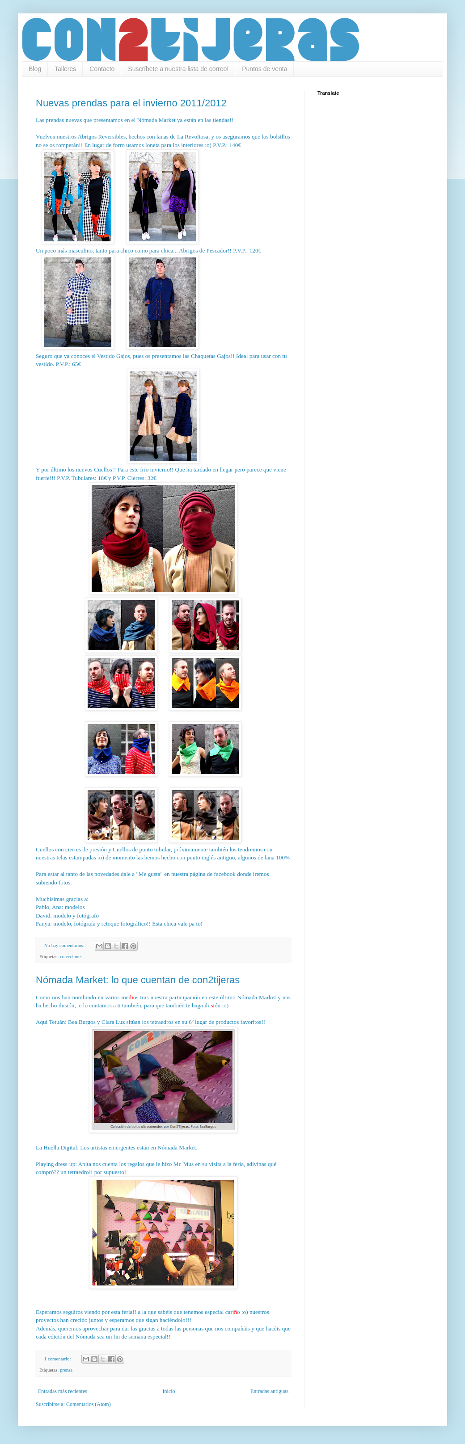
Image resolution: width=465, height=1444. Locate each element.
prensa (66, 1369)
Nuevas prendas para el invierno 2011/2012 (131, 103)
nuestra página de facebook (203, 874)
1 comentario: (58, 1358)
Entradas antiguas (269, 1391)
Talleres (65, 68)
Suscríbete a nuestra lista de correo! (178, 68)
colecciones (71, 956)
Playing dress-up (55, 1164)
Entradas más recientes (62, 1391)
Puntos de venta (264, 68)
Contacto (101, 68)
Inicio (168, 1391)
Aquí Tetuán (50, 1022)
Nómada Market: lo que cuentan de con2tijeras (138, 979)
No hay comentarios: (65, 945)
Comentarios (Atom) (88, 1404)
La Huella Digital (56, 1147)
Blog (35, 68)
